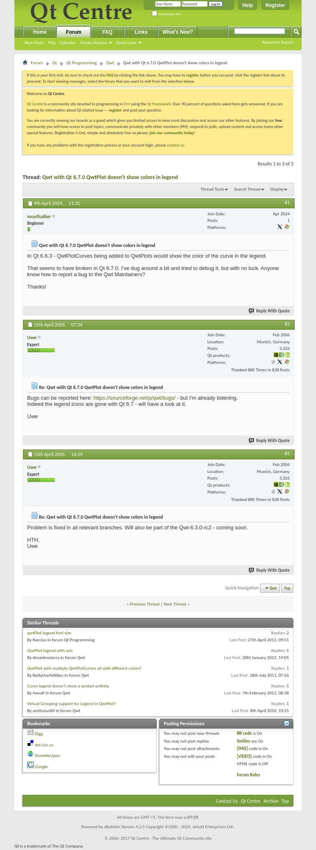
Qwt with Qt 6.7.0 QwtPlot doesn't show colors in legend (110, 177)
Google (41, 766)
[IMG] (242, 748)
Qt (54, 62)
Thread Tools (212, 189)
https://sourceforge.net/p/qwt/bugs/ (134, 398)
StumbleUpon (47, 755)
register (115, 110)
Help (247, 5)
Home (39, 32)
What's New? (178, 32)
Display (276, 189)
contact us (175, 145)
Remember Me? (167, 14)
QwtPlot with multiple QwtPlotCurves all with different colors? (84, 668)
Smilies (243, 741)
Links (141, 32)
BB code (244, 733)
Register (275, 5)
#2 (287, 324)
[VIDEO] (244, 756)
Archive (271, 801)
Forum (73, 32)
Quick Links (126, 42)
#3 (287, 453)
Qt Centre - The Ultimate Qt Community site (171, 838)
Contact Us (227, 801)
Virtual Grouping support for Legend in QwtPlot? (71, 703)
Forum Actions (93, 42)
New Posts (34, 42)
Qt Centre (35, 104)
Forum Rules (248, 775)
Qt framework (159, 104)
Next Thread (175, 604)
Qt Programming (81, 62)
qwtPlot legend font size (49, 633)
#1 (287, 202)
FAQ (51, 42)
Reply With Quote (269, 311)
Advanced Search (277, 42)
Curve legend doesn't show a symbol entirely (68, 686)
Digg (39, 733)
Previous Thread (145, 604)
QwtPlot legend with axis (50, 650)
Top (287, 588)
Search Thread (247, 189)
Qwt (110, 62)
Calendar (67, 42)
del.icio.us (44, 745)
